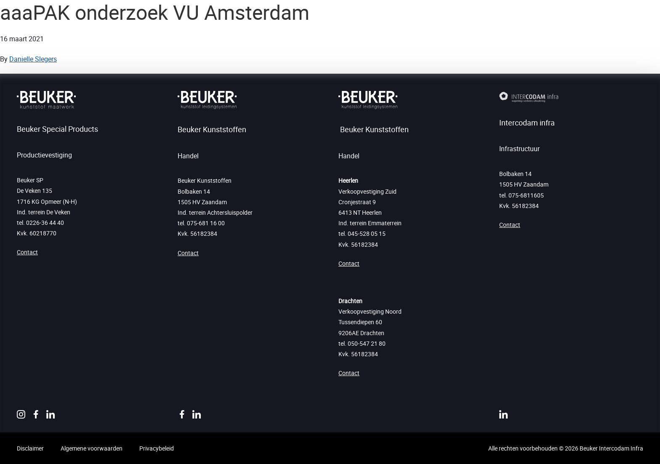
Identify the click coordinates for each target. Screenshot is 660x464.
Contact (27, 252)
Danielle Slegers (33, 59)
